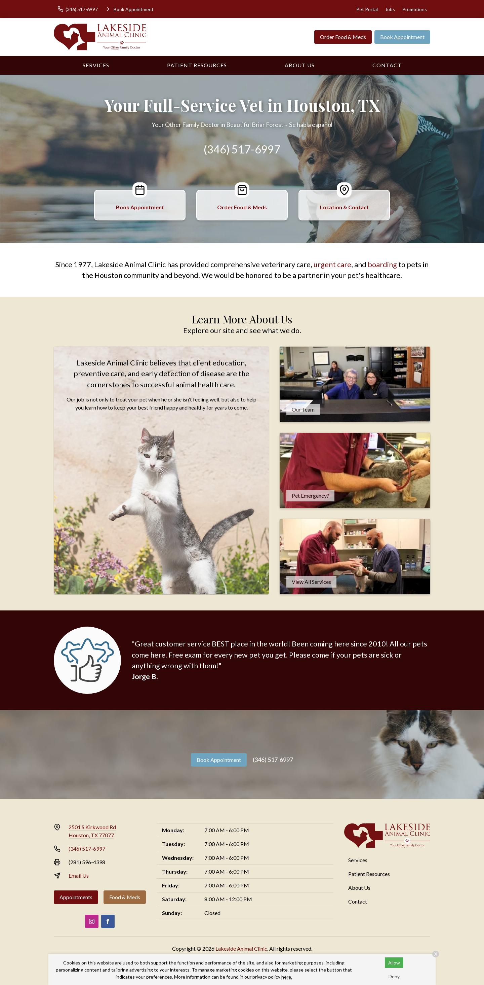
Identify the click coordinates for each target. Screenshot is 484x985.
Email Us (79, 875)
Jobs (390, 9)
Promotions (414, 9)
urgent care (332, 264)
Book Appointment (402, 37)
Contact (387, 65)
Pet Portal (367, 9)
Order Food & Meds (343, 37)
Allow (394, 962)
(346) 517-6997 (242, 149)
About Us (300, 65)
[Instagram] (91, 921)
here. (286, 977)
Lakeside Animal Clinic (241, 948)
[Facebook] (108, 921)
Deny (394, 976)
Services (96, 65)
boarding (382, 264)
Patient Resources (197, 65)
